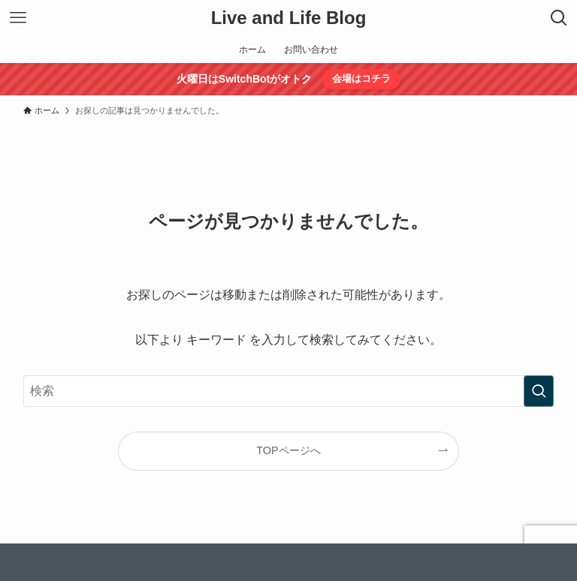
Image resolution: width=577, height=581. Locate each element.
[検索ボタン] (559, 18)
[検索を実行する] (539, 391)
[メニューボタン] (18, 18)
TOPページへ (288, 450)
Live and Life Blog (289, 18)
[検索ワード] (288, 391)
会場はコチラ (361, 78)
